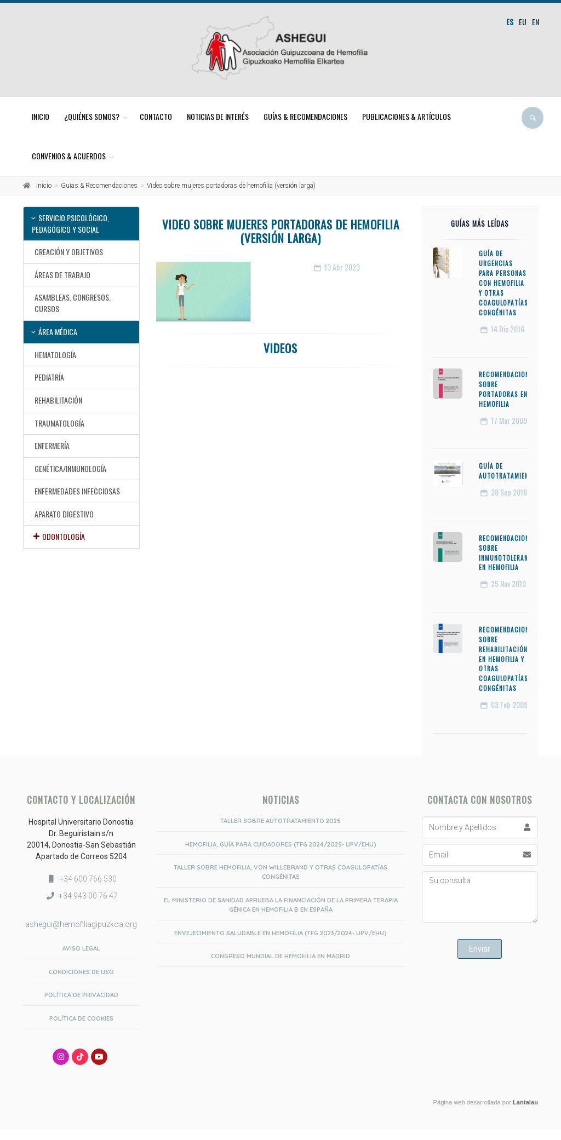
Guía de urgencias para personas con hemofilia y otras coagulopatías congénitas (503, 282)
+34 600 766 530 (88, 878)
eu (522, 21)
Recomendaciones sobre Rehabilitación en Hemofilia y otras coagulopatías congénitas (507, 659)
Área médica (57, 331)
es (509, 21)
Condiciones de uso (81, 972)
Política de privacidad (81, 995)
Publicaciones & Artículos (406, 116)
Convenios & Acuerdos (69, 156)
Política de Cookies (81, 1018)
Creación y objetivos (69, 251)
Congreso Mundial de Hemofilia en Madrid (280, 956)
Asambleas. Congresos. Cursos (73, 302)
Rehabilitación (58, 400)
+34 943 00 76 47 (88, 895)
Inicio (40, 116)
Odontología (63, 536)
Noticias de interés (218, 116)
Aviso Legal (81, 948)
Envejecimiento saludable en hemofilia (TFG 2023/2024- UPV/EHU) (280, 933)
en (535, 21)
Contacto (156, 116)
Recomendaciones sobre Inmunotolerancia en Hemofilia (509, 553)
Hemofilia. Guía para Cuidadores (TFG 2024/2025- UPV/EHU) (280, 844)
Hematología (55, 354)
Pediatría (49, 377)
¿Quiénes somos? (91, 116)
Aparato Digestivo (64, 514)
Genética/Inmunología (70, 468)
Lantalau (525, 1102)
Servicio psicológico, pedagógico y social (70, 223)
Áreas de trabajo (62, 274)
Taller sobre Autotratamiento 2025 (280, 821)
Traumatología (59, 423)
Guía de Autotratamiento (508, 471)
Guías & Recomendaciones (305, 116)
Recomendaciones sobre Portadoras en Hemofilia (507, 389)
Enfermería (52, 445)
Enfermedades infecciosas (77, 491)
